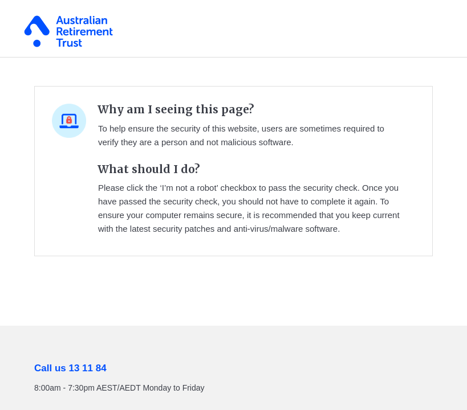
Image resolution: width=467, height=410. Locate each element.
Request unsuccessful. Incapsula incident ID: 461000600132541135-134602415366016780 (233, 205)
